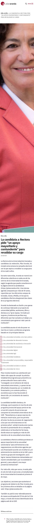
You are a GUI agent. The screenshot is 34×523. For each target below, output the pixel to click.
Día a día (4, 236)
